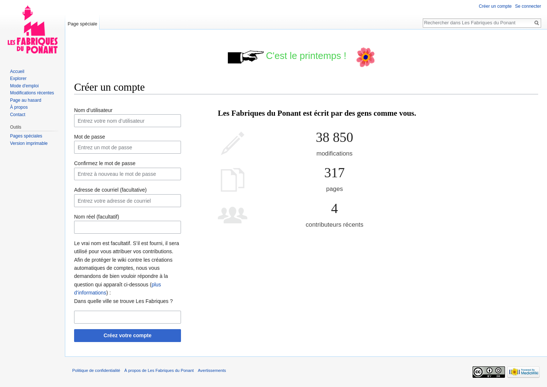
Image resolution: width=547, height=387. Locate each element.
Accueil (17, 71)
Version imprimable (29, 143)
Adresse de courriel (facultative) (110, 190)
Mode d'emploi (24, 85)
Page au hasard (25, 100)
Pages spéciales (26, 136)
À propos (19, 107)
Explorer (18, 78)
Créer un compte (495, 6)
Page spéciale (82, 24)
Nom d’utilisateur (93, 110)
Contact (17, 114)
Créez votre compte (127, 335)
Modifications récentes (32, 92)
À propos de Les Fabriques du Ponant (159, 370)
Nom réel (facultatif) (96, 217)
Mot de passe (89, 137)
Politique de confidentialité (96, 370)
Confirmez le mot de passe (105, 163)
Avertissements (212, 370)
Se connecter (528, 6)
